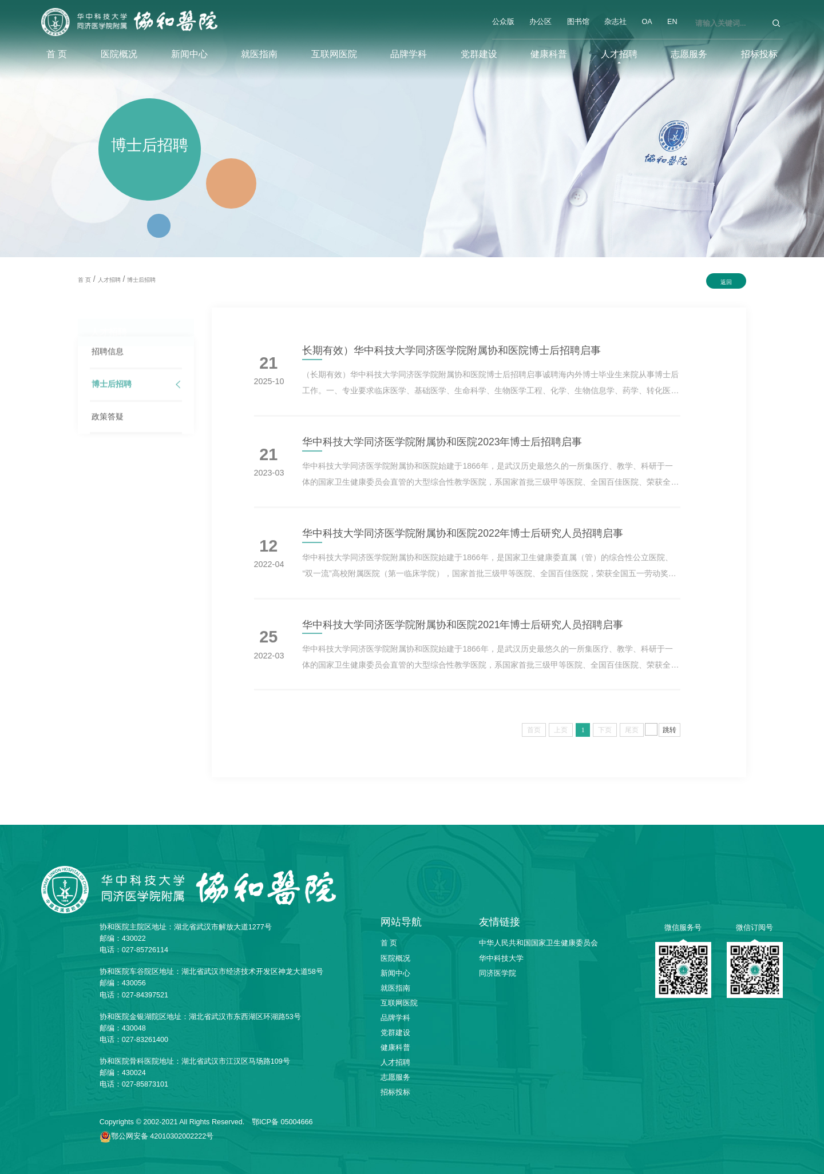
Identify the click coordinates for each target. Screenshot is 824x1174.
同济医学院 (497, 973)
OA (646, 22)
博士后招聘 (141, 280)
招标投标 (759, 54)
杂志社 (615, 22)
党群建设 (479, 54)
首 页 (57, 54)
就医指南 (259, 54)
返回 (726, 282)
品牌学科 (408, 54)
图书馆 (578, 22)
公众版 (503, 22)
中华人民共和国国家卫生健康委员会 (538, 943)
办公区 (540, 22)
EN (672, 22)
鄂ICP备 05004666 (282, 1122)
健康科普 (548, 54)
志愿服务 (689, 54)
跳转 (669, 736)
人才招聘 (619, 54)
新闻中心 (189, 54)
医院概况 (119, 54)
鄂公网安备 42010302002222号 (162, 1136)
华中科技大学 (501, 959)
